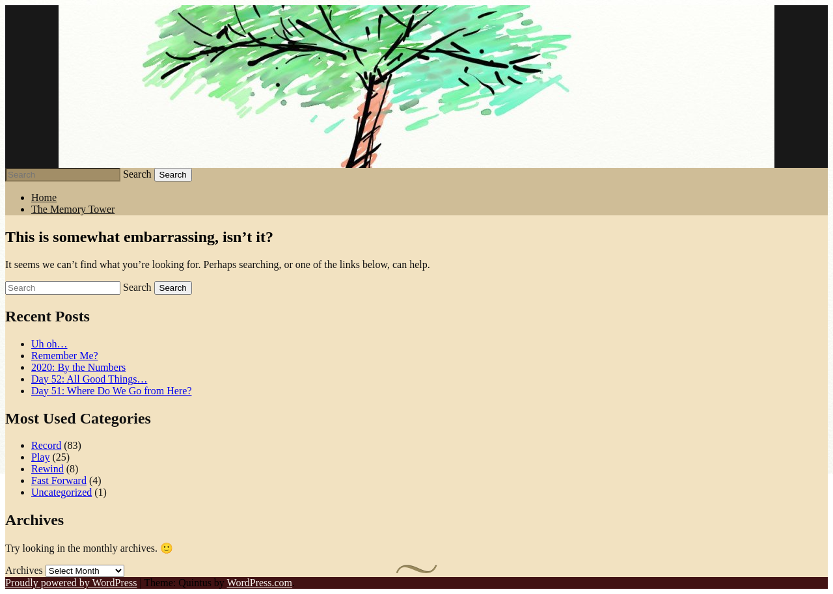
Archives (24, 570)
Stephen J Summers (416, 86)
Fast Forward (59, 480)
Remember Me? (64, 355)
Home (44, 197)
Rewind (47, 468)
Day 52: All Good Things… (89, 379)
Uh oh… (49, 343)
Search (137, 174)
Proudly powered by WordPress (71, 582)
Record (46, 445)
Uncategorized (61, 492)
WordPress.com (259, 582)
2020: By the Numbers (78, 367)
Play (40, 457)
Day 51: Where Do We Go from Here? (111, 390)
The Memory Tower (73, 209)
